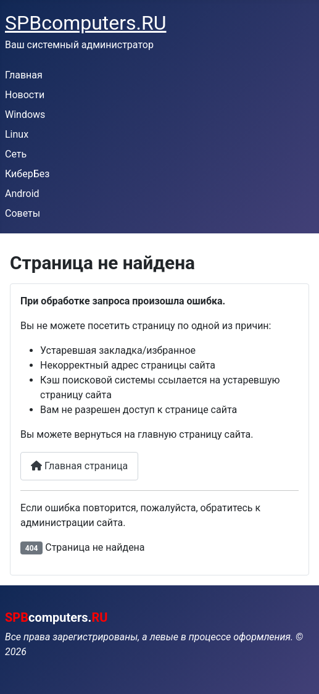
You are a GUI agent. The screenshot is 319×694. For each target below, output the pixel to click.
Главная (24, 75)
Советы (22, 213)
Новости (24, 95)
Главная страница (79, 466)
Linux (16, 134)
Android (22, 193)
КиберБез (27, 174)
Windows (25, 114)
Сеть (16, 154)
